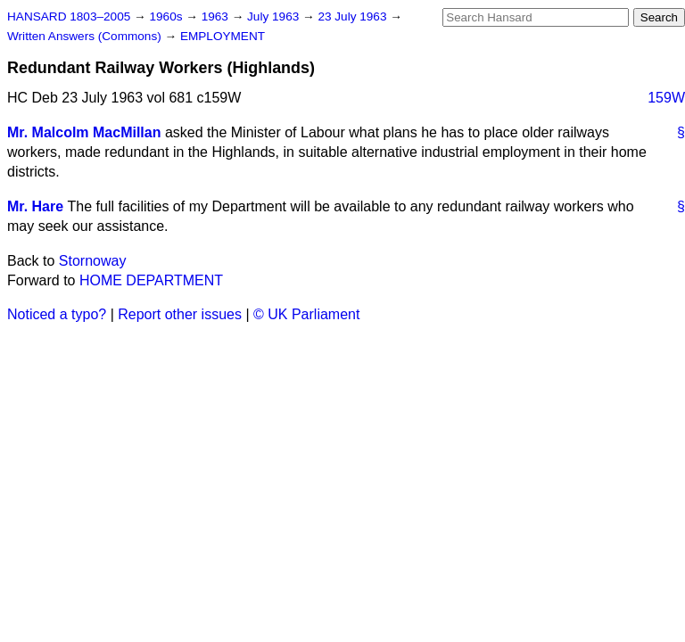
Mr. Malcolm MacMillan (84, 132)
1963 (217, 16)
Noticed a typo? (56, 314)
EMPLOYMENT (222, 36)
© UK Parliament (306, 314)
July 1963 (274, 16)
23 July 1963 (354, 16)
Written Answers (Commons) (86, 36)
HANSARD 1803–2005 (68, 16)
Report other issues (180, 314)
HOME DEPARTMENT (151, 280)
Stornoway (93, 260)
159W (666, 97)
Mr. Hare (35, 206)
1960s (167, 16)
